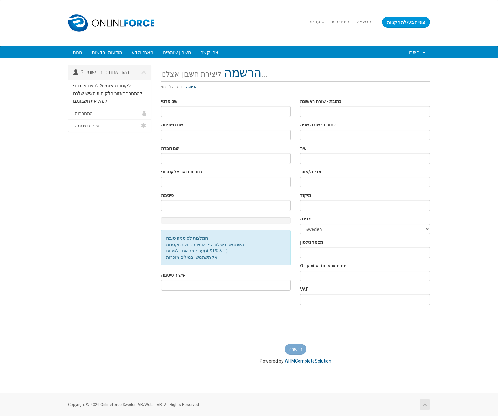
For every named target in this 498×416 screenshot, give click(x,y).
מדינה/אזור (310, 171)
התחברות (340, 21)
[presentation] (295, 326)
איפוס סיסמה (109, 126)
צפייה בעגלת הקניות (406, 22)
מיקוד (305, 195)
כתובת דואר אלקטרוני (181, 171)
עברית (316, 21)
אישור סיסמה (173, 275)
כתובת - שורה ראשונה (320, 101)
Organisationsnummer (324, 265)
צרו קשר (209, 52)
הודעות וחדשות (107, 52)
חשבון (416, 52)
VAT (304, 289)
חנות (77, 52)
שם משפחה (172, 124)
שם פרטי (169, 101)
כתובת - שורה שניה (317, 124)
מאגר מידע (142, 52)
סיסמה (167, 195)
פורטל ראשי (169, 86)
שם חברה (170, 148)
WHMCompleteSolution (308, 361)
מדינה (306, 218)
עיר (303, 148)
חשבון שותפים (177, 52)
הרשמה (364, 21)
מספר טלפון (311, 242)
